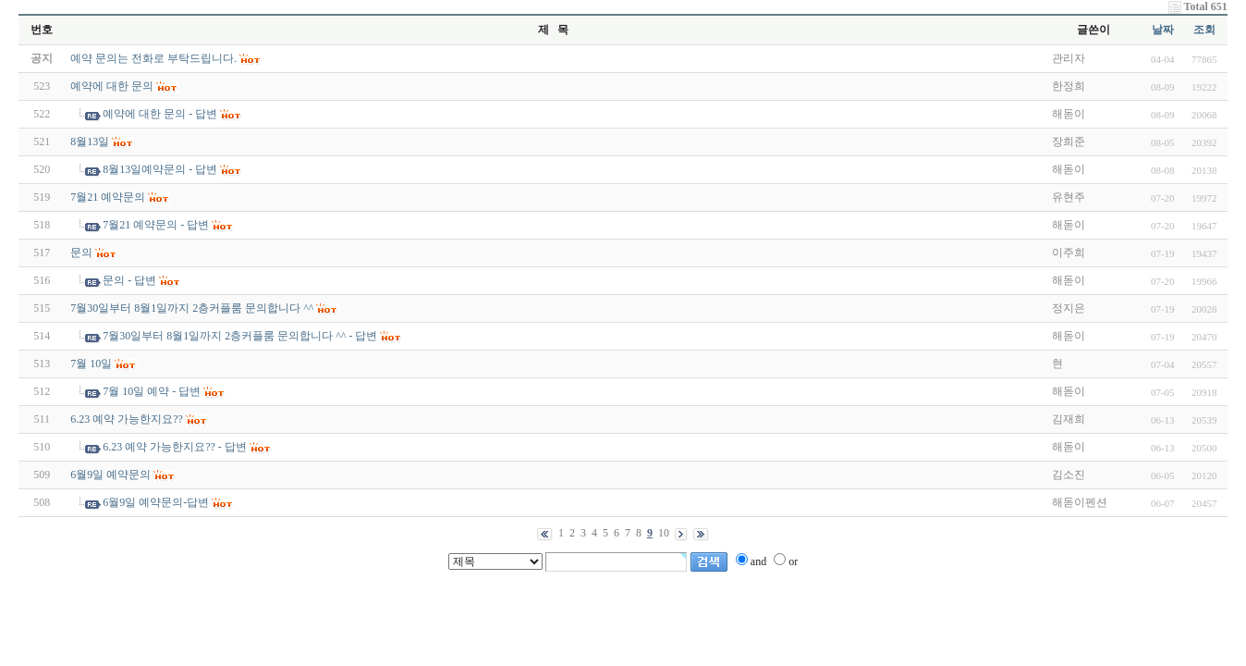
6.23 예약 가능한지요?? (126, 419)
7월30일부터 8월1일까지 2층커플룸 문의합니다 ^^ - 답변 (240, 335)
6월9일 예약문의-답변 (156, 502)
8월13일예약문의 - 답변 (160, 169)
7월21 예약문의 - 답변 (156, 224)
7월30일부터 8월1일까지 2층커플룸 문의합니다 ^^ (191, 308)
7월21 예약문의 (107, 197)
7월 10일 (91, 363)
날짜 (1163, 29)
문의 (81, 252)
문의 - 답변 (129, 280)
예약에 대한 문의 (111, 86)
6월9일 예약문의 (110, 474)
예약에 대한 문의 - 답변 (160, 113)
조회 (1204, 29)
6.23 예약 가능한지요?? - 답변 (175, 446)
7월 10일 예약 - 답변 (152, 391)
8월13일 (89, 141)
